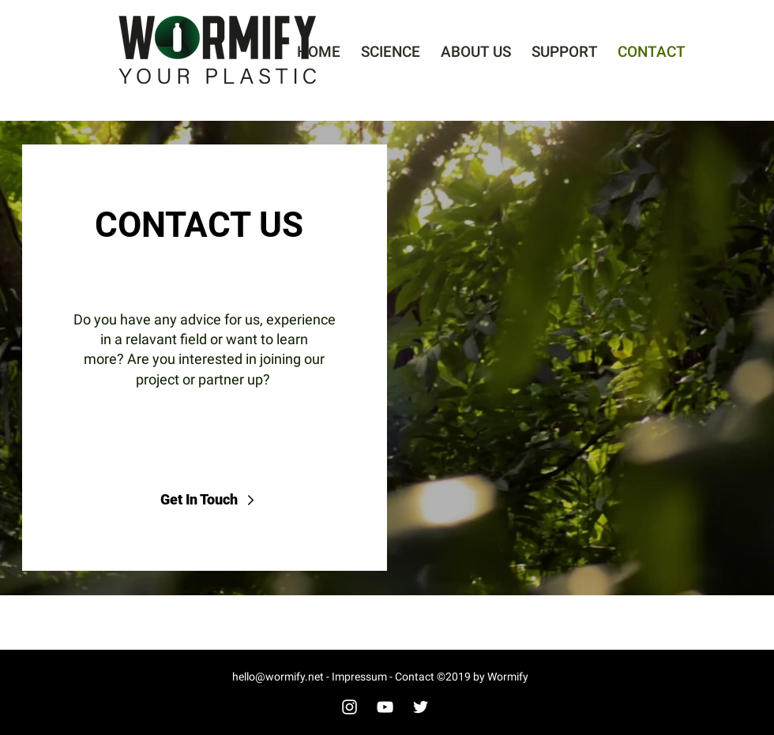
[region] (387, 358)
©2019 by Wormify (482, 676)
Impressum (358, 676)
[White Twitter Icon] (420, 707)
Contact (416, 676)
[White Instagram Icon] (349, 707)
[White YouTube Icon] (385, 707)
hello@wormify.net (279, 676)
